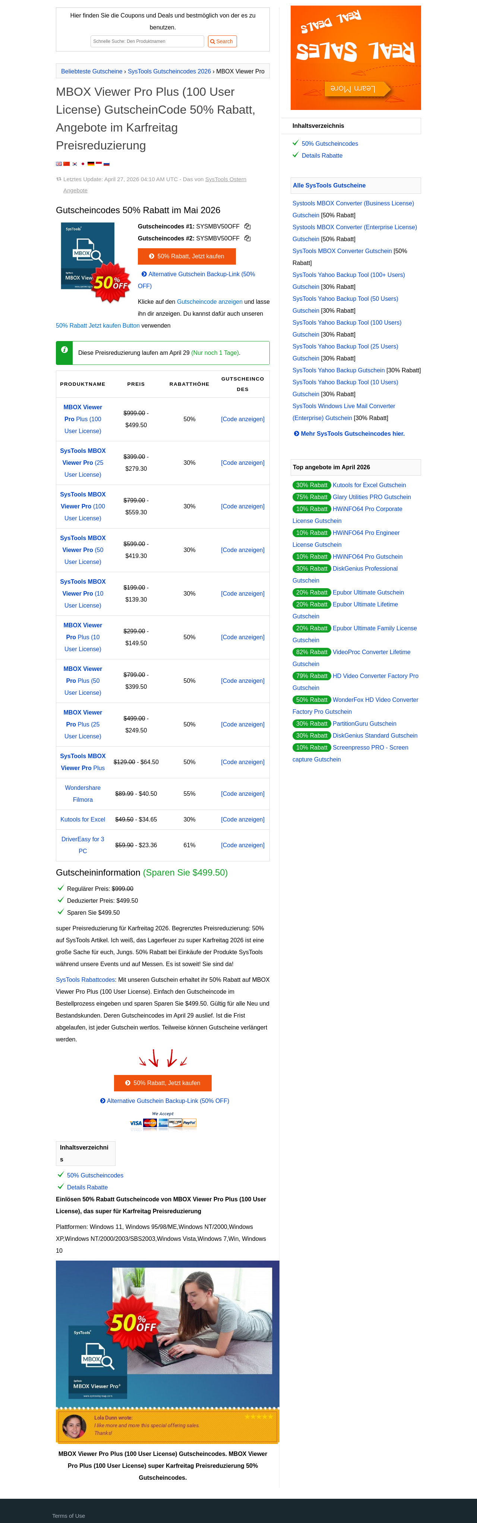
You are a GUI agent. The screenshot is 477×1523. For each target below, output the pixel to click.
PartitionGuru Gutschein (365, 723)
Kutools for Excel (82, 819)
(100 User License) (82, 506)
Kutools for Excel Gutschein (369, 485)
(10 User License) (82, 593)
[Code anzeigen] (243, 419)
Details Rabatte (87, 1187)
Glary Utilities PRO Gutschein (372, 497)
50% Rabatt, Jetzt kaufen (186, 256)
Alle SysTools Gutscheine (329, 185)
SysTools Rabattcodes (85, 980)
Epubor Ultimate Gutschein (368, 592)
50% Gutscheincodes (95, 1175)
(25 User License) (82, 463)
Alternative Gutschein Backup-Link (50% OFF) (164, 1101)
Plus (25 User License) (83, 724)
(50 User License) (82, 550)
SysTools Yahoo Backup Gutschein (339, 370)
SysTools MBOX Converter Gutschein (342, 251)
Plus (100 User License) (83, 419)
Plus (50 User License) (83, 681)
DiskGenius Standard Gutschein (375, 735)
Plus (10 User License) (83, 637)
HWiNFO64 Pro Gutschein (368, 557)
